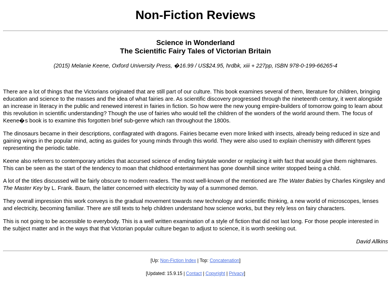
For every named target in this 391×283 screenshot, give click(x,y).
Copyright (215, 273)
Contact (194, 273)
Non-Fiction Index (178, 260)
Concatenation (224, 260)
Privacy (236, 273)
